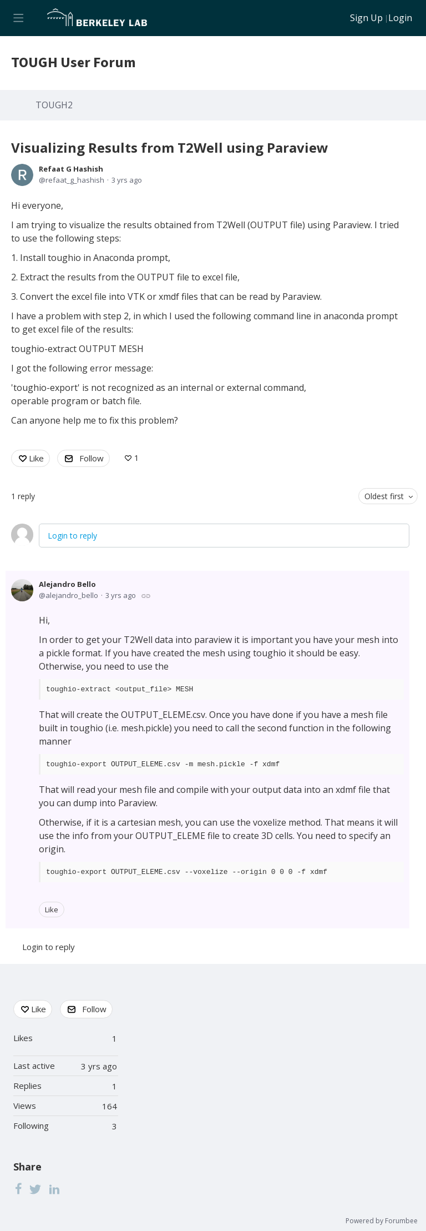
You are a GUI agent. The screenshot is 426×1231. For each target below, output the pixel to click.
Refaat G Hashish (71, 169)
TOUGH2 (54, 105)
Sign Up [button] (366, 18)
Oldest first (384, 496)
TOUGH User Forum (73, 63)
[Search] (335, 18)
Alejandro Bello (67, 584)
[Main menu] (18, 18)
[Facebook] (18, 1188)
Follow (91, 458)
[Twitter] (35, 1188)
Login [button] (400, 18)
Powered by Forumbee (382, 1221)
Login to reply (72, 535)
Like (36, 458)
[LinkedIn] (54, 1188)
